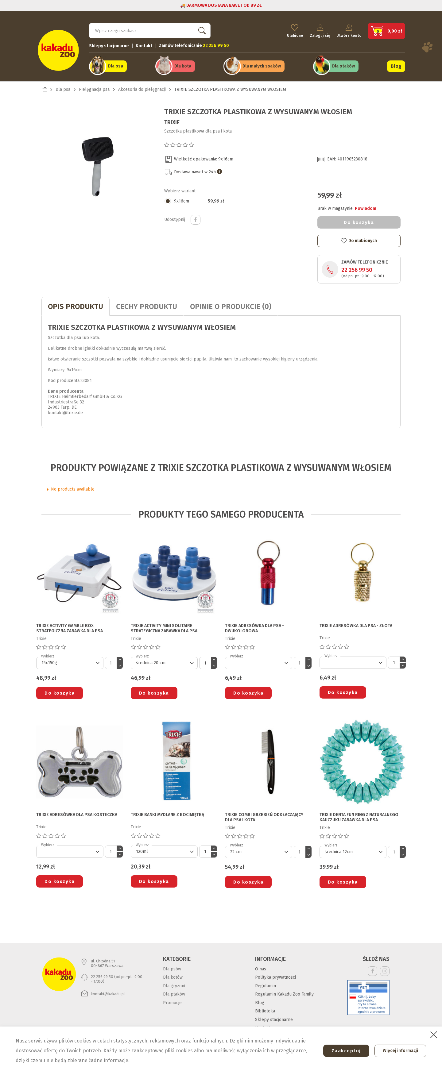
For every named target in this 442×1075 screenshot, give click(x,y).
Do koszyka (359, 220)
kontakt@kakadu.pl (108, 992)
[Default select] (69, 661)
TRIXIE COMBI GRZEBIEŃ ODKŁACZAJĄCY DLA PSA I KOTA (264, 816)
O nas (260, 966)
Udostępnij (195, 218)
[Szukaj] (150, 29)
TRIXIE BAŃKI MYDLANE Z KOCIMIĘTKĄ (167, 813)
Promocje (172, 1000)
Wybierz (47, 654)
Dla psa (115, 64)
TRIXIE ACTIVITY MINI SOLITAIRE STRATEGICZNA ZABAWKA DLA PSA (164, 627)
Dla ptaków (343, 64)
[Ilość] (110, 661)
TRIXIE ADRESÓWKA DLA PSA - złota (356, 624)
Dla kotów (173, 975)
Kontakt (144, 44)
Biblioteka (265, 1009)
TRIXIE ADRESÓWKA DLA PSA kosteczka (76, 813)
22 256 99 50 (356, 268)
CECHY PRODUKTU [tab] (146, 304)
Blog (396, 65)
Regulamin (265, 983)
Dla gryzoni (174, 983)
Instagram (385, 969)
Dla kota (182, 64)
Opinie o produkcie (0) (230, 304)
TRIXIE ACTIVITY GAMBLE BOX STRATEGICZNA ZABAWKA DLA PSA (69, 627)
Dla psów (172, 966)
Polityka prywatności (275, 975)
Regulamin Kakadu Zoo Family (284, 992)
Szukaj (200, 29)
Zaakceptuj (343, 1051)
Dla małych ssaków (261, 64)
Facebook (372, 969)
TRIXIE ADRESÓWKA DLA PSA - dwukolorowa (254, 627)
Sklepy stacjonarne (109, 44)
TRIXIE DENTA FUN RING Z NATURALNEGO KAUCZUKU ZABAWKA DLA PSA (359, 816)
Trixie (172, 120)
